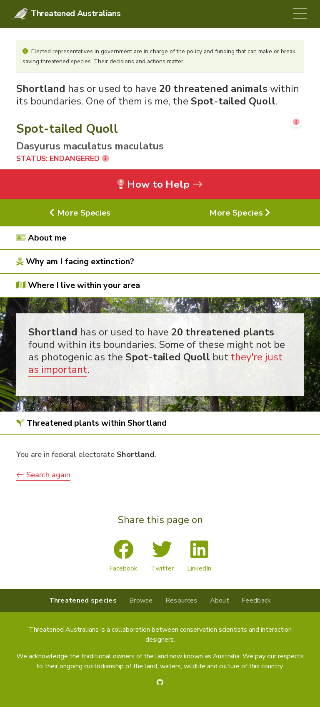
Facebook (123, 556)
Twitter (162, 556)
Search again (43, 474)
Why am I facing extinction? (75, 261)
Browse (141, 600)
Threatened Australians (75, 13)
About (220, 600)
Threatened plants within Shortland (91, 423)
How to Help (160, 184)
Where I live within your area (78, 285)
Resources (181, 600)
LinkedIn (199, 556)
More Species (79, 212)
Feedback (256, 600)
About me (41, 237)
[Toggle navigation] (300, 14)
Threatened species (83, 600)
